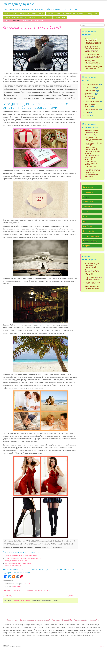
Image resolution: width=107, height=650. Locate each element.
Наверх (101, 646)
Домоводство (89, 94)
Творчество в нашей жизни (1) (92, 152)
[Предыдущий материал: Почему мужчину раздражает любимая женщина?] (7, 595)
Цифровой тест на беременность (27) (91, 131)
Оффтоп (86, 246)
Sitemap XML (67, 620)
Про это (7, 21)
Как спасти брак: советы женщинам (18, 563)
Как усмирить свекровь (13, 566)
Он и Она (50, 14)
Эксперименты (88, 202)
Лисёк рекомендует (44, 17)
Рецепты (41, 14)
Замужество (27, 21)
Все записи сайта (10, 14)
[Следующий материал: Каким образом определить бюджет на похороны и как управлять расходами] (73, 595)
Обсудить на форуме (91, 236)
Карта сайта (94, 620)
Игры (85, 216)
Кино (85, 221)
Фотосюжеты (88, 192)
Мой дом (31, 17)
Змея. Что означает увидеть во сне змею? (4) (92, 157)
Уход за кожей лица (92, 109)
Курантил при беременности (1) (91, 148)
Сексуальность (18, 590)
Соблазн (30, 590)
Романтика (7, 590)
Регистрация (88, 187)
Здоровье (80, 14)
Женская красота (68, 14)
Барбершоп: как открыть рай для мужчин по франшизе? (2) (91, 164)
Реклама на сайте (80, 620)
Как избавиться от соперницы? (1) (91, 175)
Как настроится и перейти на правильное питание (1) (93, 139)
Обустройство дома (92, 101)
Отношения (16, 21)
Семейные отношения (43, 590)
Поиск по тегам (12, 620)
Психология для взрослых (90, 97)
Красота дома (90, 87)
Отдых (87, 115)
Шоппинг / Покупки (91, 84)
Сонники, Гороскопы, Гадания (15, 17)
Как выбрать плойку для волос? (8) (93, 144)
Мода (58, 14)
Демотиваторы (88, 207)
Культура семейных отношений (16, 561)
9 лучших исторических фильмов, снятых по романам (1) (93, 170)
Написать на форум (90, 241)
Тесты (85, 211)
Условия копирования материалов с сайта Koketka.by (40, 620)
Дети (34, 14)
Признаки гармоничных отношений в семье (21, 556)
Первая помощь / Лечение (91, 105)
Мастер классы (92, 14)
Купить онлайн (88, 231)
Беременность (24, 14)
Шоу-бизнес (87, 226)
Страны (86, 197)
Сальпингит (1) (90, 135)
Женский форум (59, 17)
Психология (38, 21)
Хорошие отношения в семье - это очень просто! (23, 558)
